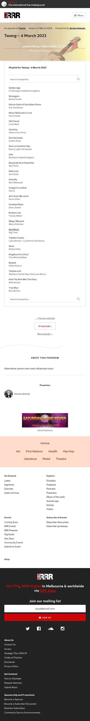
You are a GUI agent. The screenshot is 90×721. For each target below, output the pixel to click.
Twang (22, 28)
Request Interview (13, 682)
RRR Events (10, 526)
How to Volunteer (12, 678)
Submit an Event (12, 546)
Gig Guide (9, 534)
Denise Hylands (77, 28)
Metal (46, 459)
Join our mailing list (45, 601)
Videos (49, 509)
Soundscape (52, 501)
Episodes (8, 488)
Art (18, 451)
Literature (30, 459)
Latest (7, 480)
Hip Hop (68, 451)
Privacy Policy (11, 666)
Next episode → (45, 333)
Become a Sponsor (13, 699)
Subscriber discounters (57, 522)
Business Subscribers (14, 708)
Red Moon (14, 229)
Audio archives (11, 492)
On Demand (10, 476)
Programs (51, 484)
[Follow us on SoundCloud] (50, 629)
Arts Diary (9, 538)
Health (52, 451)
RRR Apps (48, 590)
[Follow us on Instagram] (62, 629)
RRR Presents (11, 530)
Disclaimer (9, 662)
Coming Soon (11, 522)
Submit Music (11, 687)
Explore (50, 476)
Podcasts (50, 488)
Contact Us (10, 644)
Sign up (45, 617)
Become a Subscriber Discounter (20, 703)
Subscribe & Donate (56, 517)
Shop (7, 559)
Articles (50, 505)
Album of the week (55, 496)
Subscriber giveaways (57, 526)
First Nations (34, 451)
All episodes (45, 326)
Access (7, 648)
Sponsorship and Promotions (19, 695)
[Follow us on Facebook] (39, 629)
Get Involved (10, 674)
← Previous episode (45, 318)
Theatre (61, 459)
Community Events (13, 542)
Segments (9, 484)
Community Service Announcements (22, 712)
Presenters (51, 492)
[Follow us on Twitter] (28, 629)
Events (7, 517)
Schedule (50, 480)
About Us (9, 640)
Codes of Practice (13, 657)
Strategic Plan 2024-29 (15, 653)
